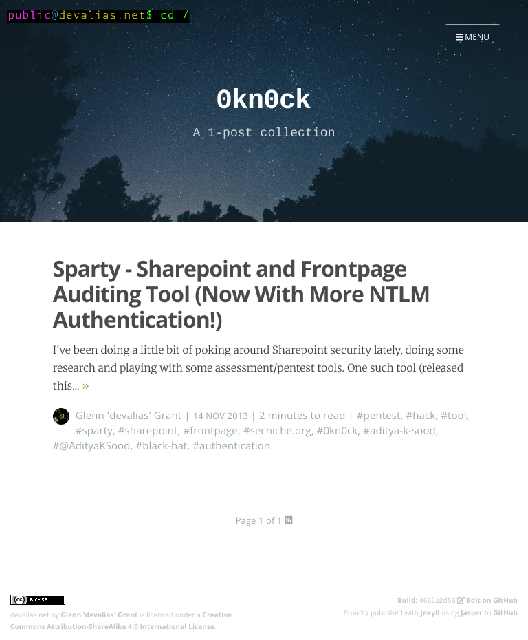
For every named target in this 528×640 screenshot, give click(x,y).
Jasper (472, 612)
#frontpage (210, 431)
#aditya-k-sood (399, 431)
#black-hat (162, 446)
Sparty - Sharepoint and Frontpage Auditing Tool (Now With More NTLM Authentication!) (241, 294)
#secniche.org (277, 431)
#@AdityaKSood (92, 446)
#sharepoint (148, 431)
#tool (453, 416)
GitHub (505, 612)
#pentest (379, 416)
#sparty (94, 431)
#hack (420, 416)
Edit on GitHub (487, 600)
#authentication (231, 446)
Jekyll (430, 612)
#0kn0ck (337, 431)
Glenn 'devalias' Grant (129, 416)
